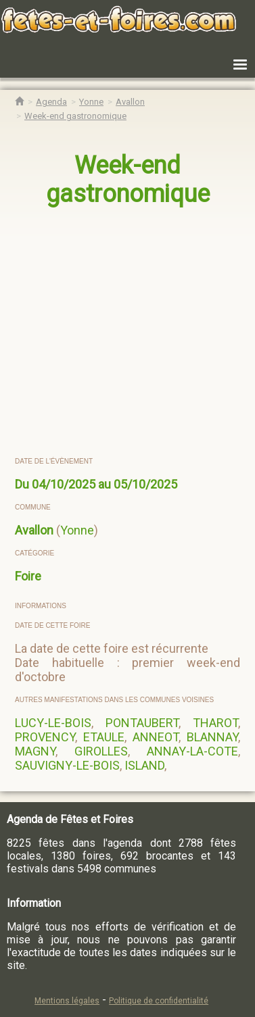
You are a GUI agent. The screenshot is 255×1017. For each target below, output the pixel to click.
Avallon (34, 530)
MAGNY (35, 751)
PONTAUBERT (142, 723)
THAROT (215, 723)
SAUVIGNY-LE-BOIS (67, 765)
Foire (28, 576)
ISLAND (144, 765)
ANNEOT (156, 737)
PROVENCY (45, 737)
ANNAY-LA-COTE (192, 751)
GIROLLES (101, 751)
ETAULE (103, 737)
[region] (128, 332)
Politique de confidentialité (158, 1001)
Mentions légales (66, 1001)
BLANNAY (212, 737)
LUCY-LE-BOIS (53, 723)
